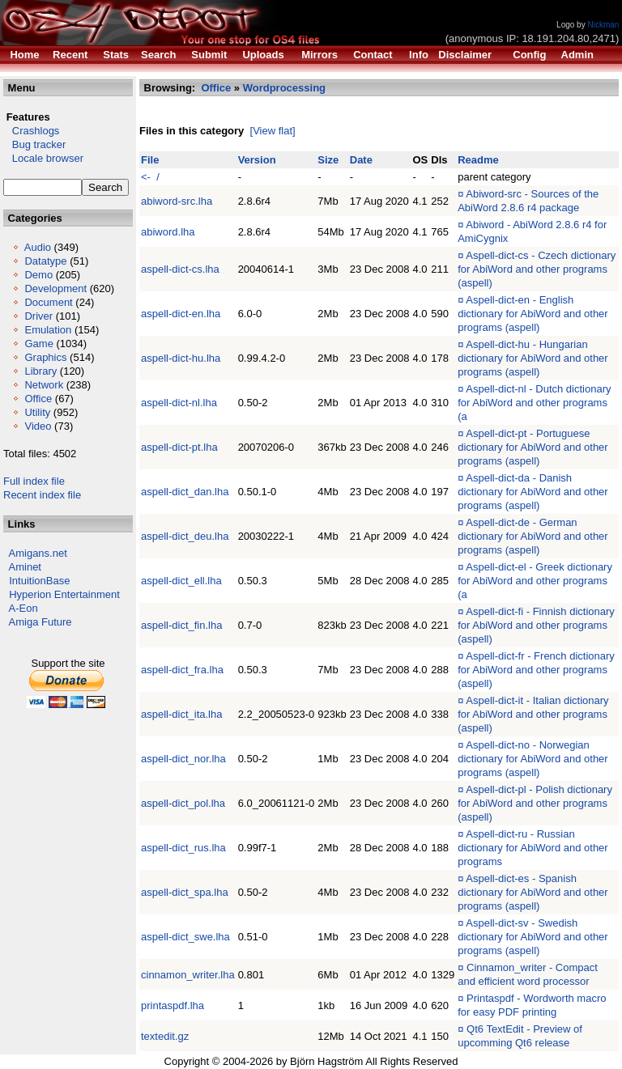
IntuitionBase (39, 581)
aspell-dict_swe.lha (185, 937)
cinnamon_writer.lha (188, 975)
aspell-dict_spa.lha (184, 892)
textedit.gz (165, 1036)
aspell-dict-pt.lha (179, 447)
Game (38, 343)
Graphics (45, 357)
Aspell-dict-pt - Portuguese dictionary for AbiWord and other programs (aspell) (532, 447)
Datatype (45, 261)
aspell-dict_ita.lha (181, 714)
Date (361, 160)
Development (55, 288)
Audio (37, 247)
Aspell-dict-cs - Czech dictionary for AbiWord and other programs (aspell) (537, 269)
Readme (478, 160)
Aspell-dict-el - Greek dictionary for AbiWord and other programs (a (535, 580)
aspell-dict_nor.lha (183, 759)
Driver (38, 316)
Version (257, 160)
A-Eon (23, 608)
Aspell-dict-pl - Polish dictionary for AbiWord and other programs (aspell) (535, 803)
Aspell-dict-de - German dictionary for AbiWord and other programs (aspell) (532, 536)
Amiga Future (40, 622)
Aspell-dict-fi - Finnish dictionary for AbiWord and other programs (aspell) (536, 625)
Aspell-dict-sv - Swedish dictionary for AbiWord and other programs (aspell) (532, 937)
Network (43, 385)
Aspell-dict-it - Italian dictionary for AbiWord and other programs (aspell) (533, 714)
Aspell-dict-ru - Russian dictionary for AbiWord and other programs (532, 848)
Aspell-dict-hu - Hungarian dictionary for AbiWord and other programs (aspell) (532, 358)
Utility (37, 412)
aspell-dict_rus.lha (183, 848)
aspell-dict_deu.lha (184, 536)
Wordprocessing (284, 88)
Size (328, 160)
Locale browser (43, 158)
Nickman (603, 24)
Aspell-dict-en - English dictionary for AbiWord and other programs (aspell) (532, 313)
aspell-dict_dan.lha (184, 492)
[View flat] (273, 131)
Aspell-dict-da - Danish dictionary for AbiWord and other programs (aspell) (532, 491)
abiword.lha (168, 232)
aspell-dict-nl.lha (179, 403)
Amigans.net (38, 553)
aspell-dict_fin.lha (181, 625)
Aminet (25, 567)
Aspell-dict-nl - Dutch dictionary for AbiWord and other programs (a (534, 402)
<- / (150, 177)
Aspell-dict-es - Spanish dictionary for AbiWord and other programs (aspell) (532, 892)
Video (37, 426)
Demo (38, 275)
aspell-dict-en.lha (180, 314)
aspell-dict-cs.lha (180, 269)
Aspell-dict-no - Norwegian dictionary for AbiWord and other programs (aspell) (532, 758)
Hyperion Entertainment (64, 594)
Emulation (47, 330)
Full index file (34, 481)
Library (40, 371)
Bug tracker (34, 144)
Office (38, 398)
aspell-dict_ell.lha (181, 581)
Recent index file (42, 495)
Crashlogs (31, 131)
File (150, 160)
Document (48, 302)
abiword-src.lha (176, 201)
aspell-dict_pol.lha (183, 803)
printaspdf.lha (172, 1005)
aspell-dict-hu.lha (180, 358)
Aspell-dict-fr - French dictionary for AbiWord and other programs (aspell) (536, 669)
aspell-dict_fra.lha (182, 670)
